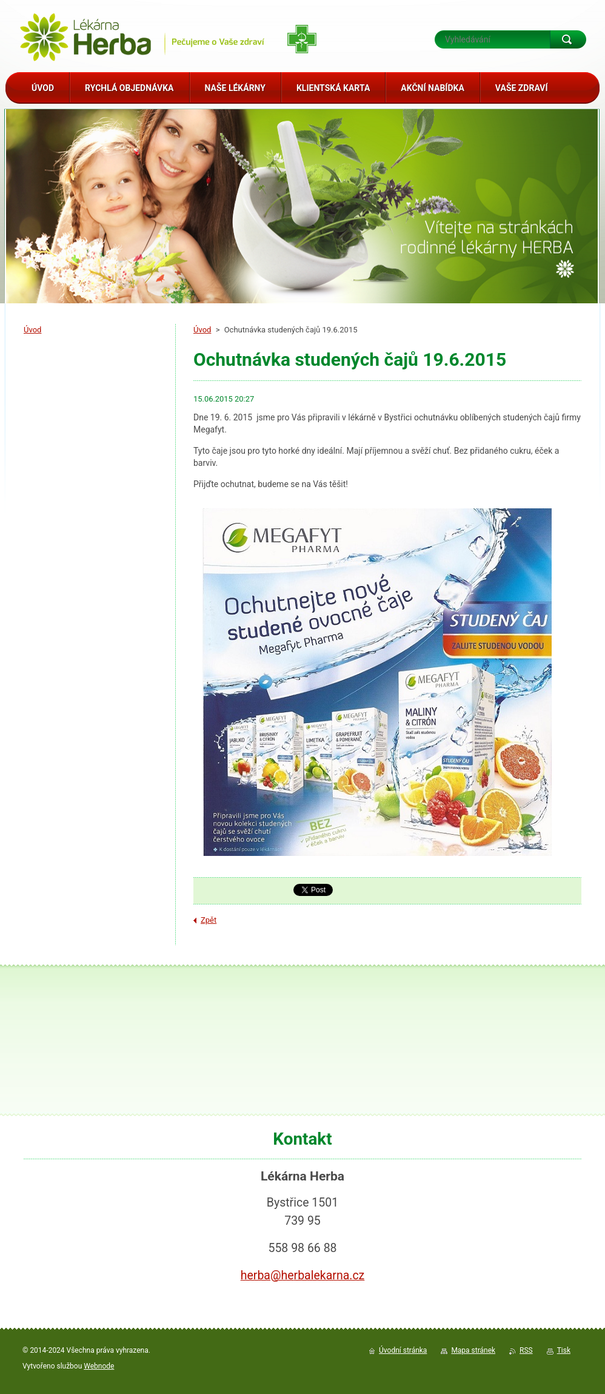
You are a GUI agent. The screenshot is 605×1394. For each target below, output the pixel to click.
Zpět (208, 919)
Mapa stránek (473, 1350)
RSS (526, 1350)
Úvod (202, 329)
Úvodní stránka (403, 1350)
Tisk (563, 1350)
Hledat (568, 39)
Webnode (99, 1366)
